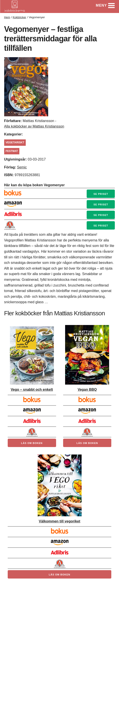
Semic (22, 167)
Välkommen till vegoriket (59, 521)
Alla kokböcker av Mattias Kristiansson (34, 126)
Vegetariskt (15, 142)
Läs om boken (32, 443)
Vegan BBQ (87, 389)
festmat (12, 151)
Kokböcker (19, 17)
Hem (7, 17)
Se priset (100, 194)
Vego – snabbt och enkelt (32, 389)
